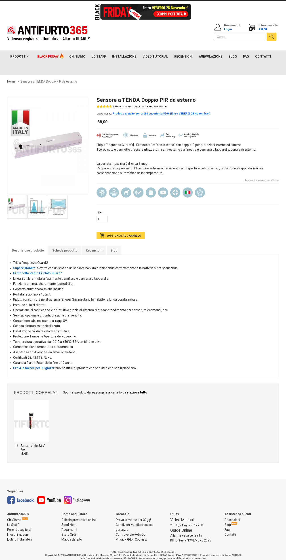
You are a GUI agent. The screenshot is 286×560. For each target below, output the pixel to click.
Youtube (49, 496)
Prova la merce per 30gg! (133, 515)
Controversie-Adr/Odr (131, 530)
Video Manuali (182, 515)
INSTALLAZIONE (124, 52)
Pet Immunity (126, 188)
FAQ (246, 52)
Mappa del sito (71, 535)
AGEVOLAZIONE (210, 52)
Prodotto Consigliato (200, 188)
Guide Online (181, 526)
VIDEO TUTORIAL (155, 52)
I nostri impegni (18, 530)
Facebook (20, 496)
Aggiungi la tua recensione (151, 102)
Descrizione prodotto (28, 246)
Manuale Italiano (151, 188)
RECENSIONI (183, 52)
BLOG (233, 52)
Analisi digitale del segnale (138, 188)
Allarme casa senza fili (186, 531)
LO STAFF (99, 52)
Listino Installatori (19, 535)
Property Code (114, 188)
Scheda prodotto (65, 246)
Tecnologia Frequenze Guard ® (186, 520)
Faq (227, 525)
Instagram (77, 496)
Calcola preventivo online (79, 515)
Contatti (230, 530)
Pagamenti (69, 525)
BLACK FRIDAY (48, 52)
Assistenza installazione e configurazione (175, 188)
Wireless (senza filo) (102, 188)
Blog (114, 246)
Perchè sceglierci (19, 525)
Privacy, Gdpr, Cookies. (131, 535)
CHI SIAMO (77, 52)
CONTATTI (263, 52)
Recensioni (94, 246)
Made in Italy (188, 188)
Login (228, 29)
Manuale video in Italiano (163, 188)
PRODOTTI (18, 52)
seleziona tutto (136, 388)
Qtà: (100, 208)
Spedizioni (68, 520)
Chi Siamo (14, 515)
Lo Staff (13, 520)
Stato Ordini (69, 530)
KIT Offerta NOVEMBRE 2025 (190, 536)
